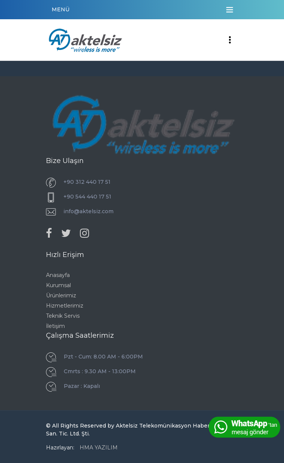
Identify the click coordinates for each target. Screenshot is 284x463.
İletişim (55, 326)
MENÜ (60, 9)
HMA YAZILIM (99, 447)
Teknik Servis (63, 315)
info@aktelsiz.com (88, 211)
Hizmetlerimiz (64, 305)
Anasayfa (58, 275)
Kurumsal (58, 285)
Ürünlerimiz (61, 295)
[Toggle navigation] (229, 10)
